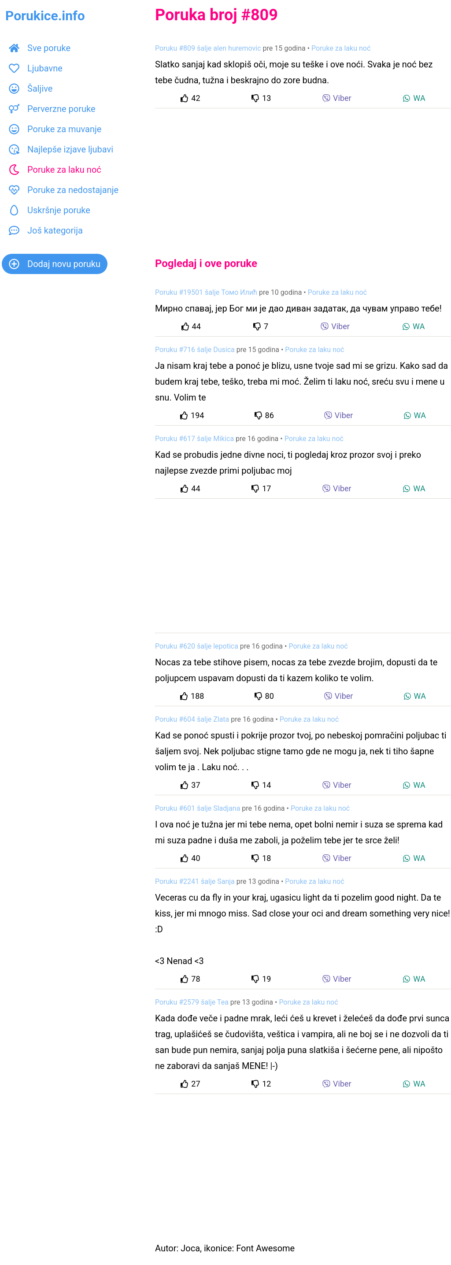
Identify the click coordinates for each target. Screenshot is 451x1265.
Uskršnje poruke (49, 210)
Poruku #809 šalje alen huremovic (208, 48)
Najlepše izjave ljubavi (61, 149)
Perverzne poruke (52, 109)
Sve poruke (39, 48)
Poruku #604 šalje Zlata (192, 719)
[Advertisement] (303, 175)
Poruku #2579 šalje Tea (192, 1002)
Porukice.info (45, 15)
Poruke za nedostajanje (63, 190)
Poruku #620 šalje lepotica (196, 646)
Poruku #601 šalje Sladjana (197, 808)
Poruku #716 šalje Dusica (195, 349)
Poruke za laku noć (55, 169)
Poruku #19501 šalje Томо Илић (206, 292)
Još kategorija (46, 230)
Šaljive (30, 88)
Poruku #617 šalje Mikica (194, 438)
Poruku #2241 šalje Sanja (195, 881)
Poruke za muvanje (55, 129)
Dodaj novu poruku (54, 264)
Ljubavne (36, 68)
